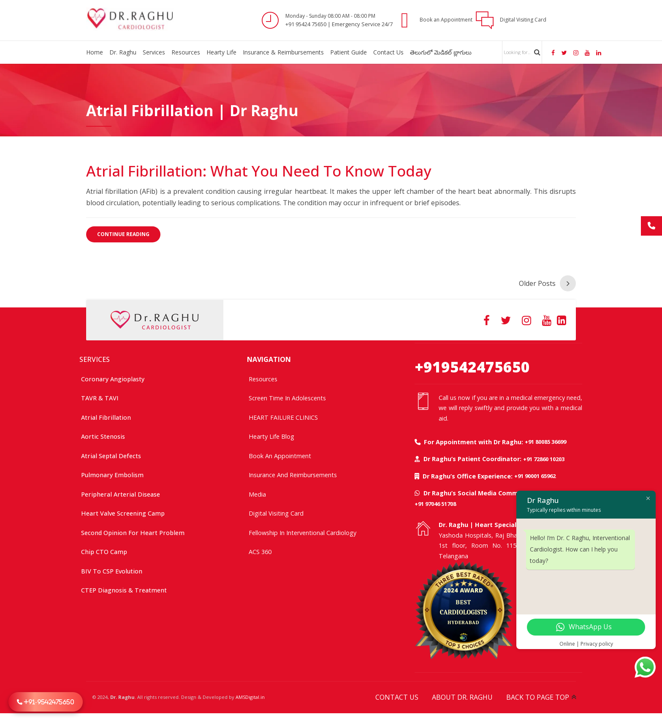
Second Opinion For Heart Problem (132, 531)
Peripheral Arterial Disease (120, 493)
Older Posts (537, 281)
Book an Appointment (280, 454)
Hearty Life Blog (271, 435)
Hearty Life (221, 52)
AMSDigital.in (250, 695)
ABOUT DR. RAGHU (462, 695)
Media (257, 493)
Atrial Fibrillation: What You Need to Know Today (258, 171)
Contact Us (388, 52)
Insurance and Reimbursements (293, 473)
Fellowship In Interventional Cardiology (302, 531)
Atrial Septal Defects (111, 454)
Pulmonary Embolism (112, 473)
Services (154, 52)
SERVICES (94, 357)
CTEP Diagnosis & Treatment (124, 588)
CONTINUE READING (123, 234)
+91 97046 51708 (435, 502)
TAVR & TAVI (100, 396)
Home (94, 52)
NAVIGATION (269, 357)
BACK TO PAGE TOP (537, 695)
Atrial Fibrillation (106, 416)
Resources (185, 52)
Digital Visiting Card (276, 512)
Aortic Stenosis (103, 435)
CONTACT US (396, 695)
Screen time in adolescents (287, 396)
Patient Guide (348, 52)
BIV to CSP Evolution (111, 569)
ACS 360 (260, 550)
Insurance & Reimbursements (283, 52)
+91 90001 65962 (535, 474)
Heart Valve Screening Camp (123, 512)
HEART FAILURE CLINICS (283, 416)
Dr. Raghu (122, 52)
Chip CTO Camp (104, 550)
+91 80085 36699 (545, 440)
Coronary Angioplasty (112, 377)
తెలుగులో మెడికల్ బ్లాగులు (441, 52)
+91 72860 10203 (543, 457)
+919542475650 (472, 365)
